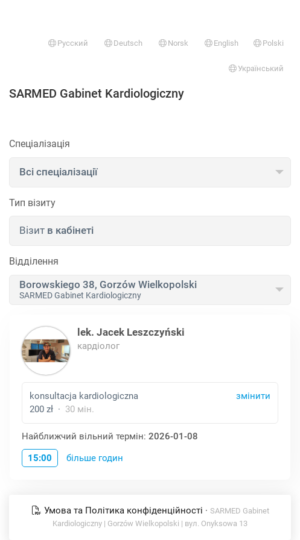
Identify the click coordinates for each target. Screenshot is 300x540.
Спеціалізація (39, 143)
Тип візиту (32, 203)
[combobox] (150, 172)
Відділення (34, 261)
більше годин (94, 458)
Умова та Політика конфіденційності (118, 510)
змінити (253, 396)
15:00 (40, 458)
